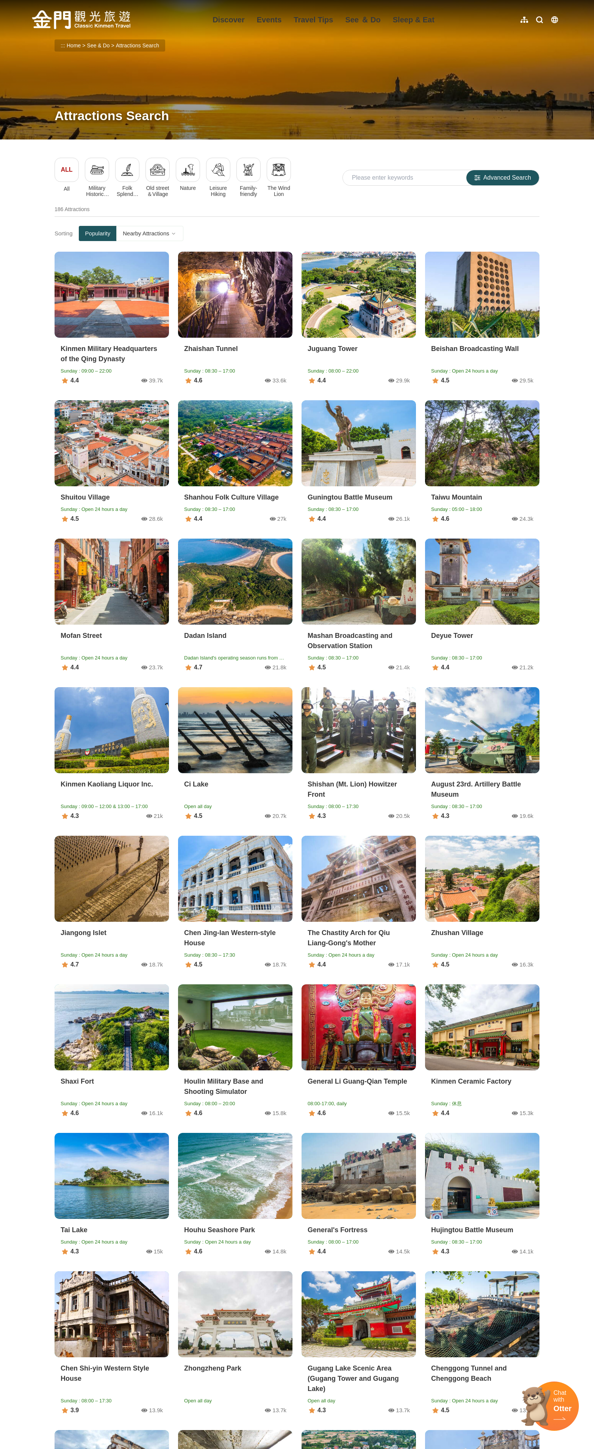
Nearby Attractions (150, 233)
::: (34, 4)
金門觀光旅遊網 (81, 19)
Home (74, 45)
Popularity (98, 233)
